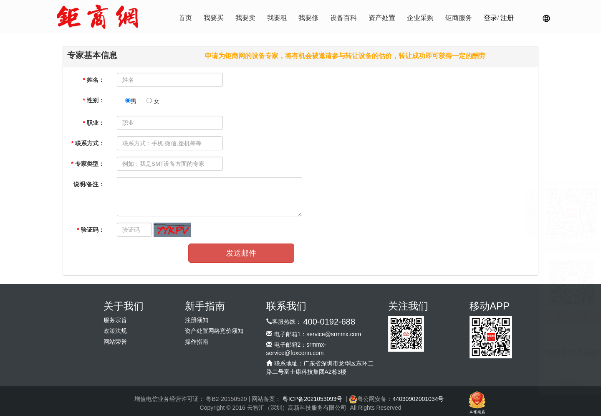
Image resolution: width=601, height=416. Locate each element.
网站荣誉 (115, 342)
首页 (185, 17)
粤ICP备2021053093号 (312, 399)
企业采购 (420, 17)
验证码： (90, 229)
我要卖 (245, 17)
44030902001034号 (418, 399)
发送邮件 (241, 253)
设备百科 (343, 17)
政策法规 (115, 331)
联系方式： (87, 143)
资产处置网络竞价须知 (214, 331)
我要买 (214, 17)
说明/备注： (88, 184)
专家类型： (87, 163)
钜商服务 (458, 17)
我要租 (277, 17)
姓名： (93, 79)
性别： (93, 100)
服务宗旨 (115, 320)
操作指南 (196, 342)
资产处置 (382, 17)
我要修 (308, 17)
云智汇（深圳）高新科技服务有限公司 (296, 407)
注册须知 (196, 320)
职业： (93, 122)
